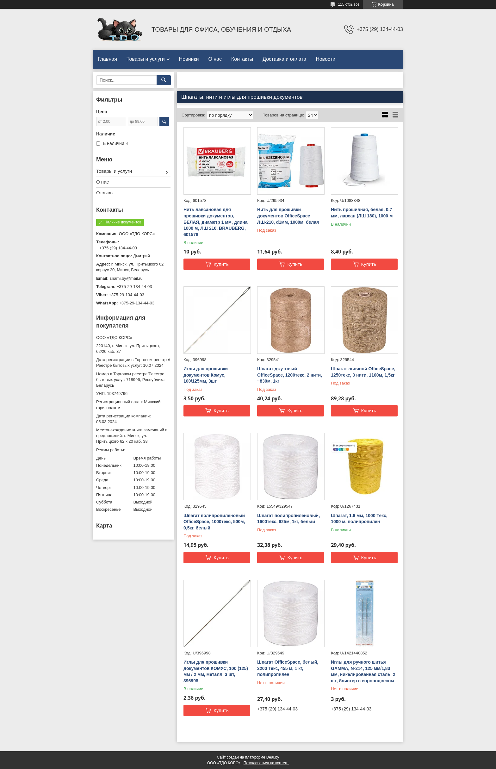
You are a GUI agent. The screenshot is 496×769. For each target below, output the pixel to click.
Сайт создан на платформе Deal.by (248, 757)
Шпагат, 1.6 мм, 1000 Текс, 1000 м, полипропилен (359, 518)
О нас (215, 59)
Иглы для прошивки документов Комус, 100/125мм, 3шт (205, 375)
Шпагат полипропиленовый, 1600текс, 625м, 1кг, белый (288, 518)
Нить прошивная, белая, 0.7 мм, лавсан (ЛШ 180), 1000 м (362, 212)
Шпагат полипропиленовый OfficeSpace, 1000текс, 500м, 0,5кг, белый (214, 521)
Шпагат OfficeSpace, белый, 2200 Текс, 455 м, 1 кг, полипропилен (287, 668)
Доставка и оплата (284, 59)
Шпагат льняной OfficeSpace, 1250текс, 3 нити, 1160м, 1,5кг (363, 372)
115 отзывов (349, 4)
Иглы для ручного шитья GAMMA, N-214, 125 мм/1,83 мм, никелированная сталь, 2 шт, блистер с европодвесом (363, 671)
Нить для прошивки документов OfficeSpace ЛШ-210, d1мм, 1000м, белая (288, 215)
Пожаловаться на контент (266, 763)
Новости (325, 59)
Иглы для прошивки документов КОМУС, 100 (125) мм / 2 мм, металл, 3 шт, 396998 (215, 671)
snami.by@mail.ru (126, 278)
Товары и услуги (146, 59)
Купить (221, 264)
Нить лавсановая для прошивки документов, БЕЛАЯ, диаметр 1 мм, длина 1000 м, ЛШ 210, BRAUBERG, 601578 (215, 222)
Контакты (242, 59)
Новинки (189, 59)
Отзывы (105, 192)
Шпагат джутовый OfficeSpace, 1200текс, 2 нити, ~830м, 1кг (289, 375)
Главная (107, 59)
